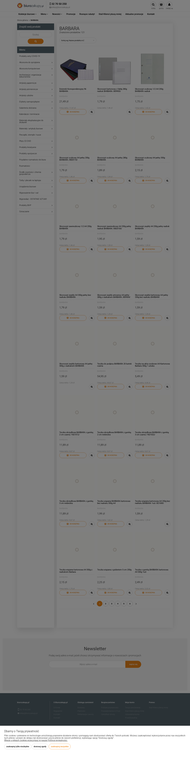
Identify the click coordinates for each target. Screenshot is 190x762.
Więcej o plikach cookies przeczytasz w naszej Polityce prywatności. (36, 740)
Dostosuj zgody (40, 746)
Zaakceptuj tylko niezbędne (17, 746)
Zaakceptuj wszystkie (60, 746)
